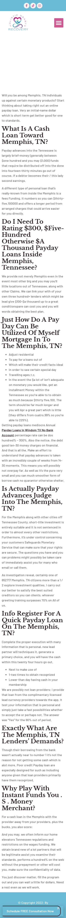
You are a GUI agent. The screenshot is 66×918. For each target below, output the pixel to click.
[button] (59, 22)
